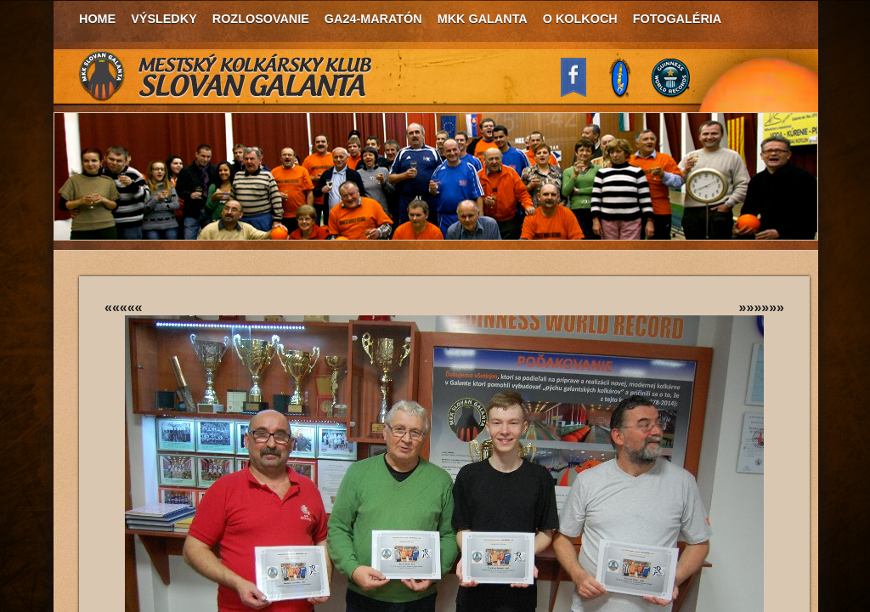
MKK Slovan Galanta (226, 76)
